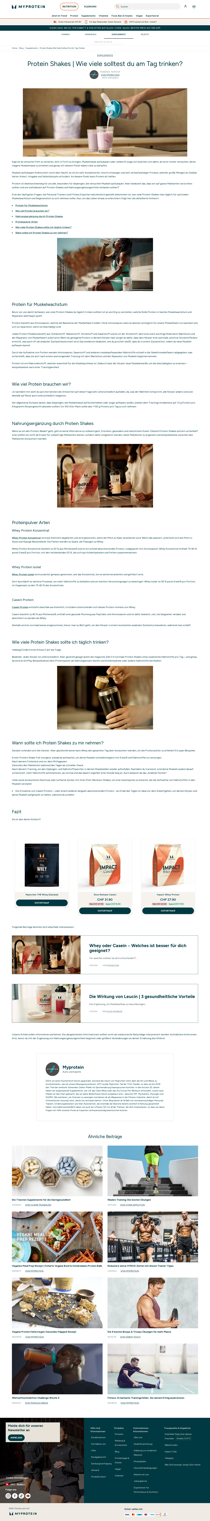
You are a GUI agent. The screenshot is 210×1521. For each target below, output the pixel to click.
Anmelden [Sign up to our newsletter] (16, 1437)
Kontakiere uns (98, 1444)
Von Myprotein (110, 75)
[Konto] (186, 6)
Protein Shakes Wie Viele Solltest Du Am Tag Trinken (62, 48)
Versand (95, 1470)
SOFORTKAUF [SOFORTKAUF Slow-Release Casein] (105, 910)
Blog (21, 48)
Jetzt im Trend (59, 16)
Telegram (169, 1458)
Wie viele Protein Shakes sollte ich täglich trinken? (43, 227)
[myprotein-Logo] (28, 6)
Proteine (119, 1434)
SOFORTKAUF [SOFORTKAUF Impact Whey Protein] (168, 910)
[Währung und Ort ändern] (41, 1484)
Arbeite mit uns (141, 1474)
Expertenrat (152, 16)
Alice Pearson (114, 1011)
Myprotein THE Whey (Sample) (42, 894)
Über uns (138, 1437)
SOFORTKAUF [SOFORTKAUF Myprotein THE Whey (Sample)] (42, 903)
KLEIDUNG (90, 7)
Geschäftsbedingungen (145, 1468)
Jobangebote (140, 1481)
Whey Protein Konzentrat (26, 537)
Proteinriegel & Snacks (122, 1460)
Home (14, 48)
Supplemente (88, 16)
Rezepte (145, 34)
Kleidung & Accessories (121, 1442)
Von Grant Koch (130, 1337)
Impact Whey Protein (168, 894)
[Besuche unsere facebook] (15, 1496)
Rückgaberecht (98, 1457)
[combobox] (147, 6)
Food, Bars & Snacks (122, 16)
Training (65, 34)
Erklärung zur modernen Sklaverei (145, 1452)
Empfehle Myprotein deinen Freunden (178, 1436)
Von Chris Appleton (132, 1205)
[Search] (118, 6)
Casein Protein (20, 607)
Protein (74, 16)
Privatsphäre (140, 1461)
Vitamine (103, 16)
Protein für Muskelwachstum (31, 205)
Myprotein (113, 965)
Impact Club (171, 1451)
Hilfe (93, 1450)
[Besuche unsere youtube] (28, 1496)
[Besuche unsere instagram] (8, 1496)
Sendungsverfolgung (101, 1463)
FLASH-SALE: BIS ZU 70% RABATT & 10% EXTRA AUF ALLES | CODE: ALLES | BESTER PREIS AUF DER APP (105, 28)
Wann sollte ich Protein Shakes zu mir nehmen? (41, 232)
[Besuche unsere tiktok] (21, 1496)
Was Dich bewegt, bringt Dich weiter (183, 1464)
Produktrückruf (98, 1476)
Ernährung (90, 34)
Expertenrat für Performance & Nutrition (146, 1489)
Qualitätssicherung (143, 1444)
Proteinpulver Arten (26, 221)
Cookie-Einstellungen (17, 1477)
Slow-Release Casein (105, 894)
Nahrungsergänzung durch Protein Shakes (39, 216)
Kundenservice (98, 1437)
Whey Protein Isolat (23, 574)
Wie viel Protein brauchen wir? (32, 210)
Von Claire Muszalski (38, 1205)
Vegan (139, 16)
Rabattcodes (171, 1445)
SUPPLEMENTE (105, 55)
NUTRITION (69, 7)
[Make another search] (105, 42)
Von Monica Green (36, 1403)
